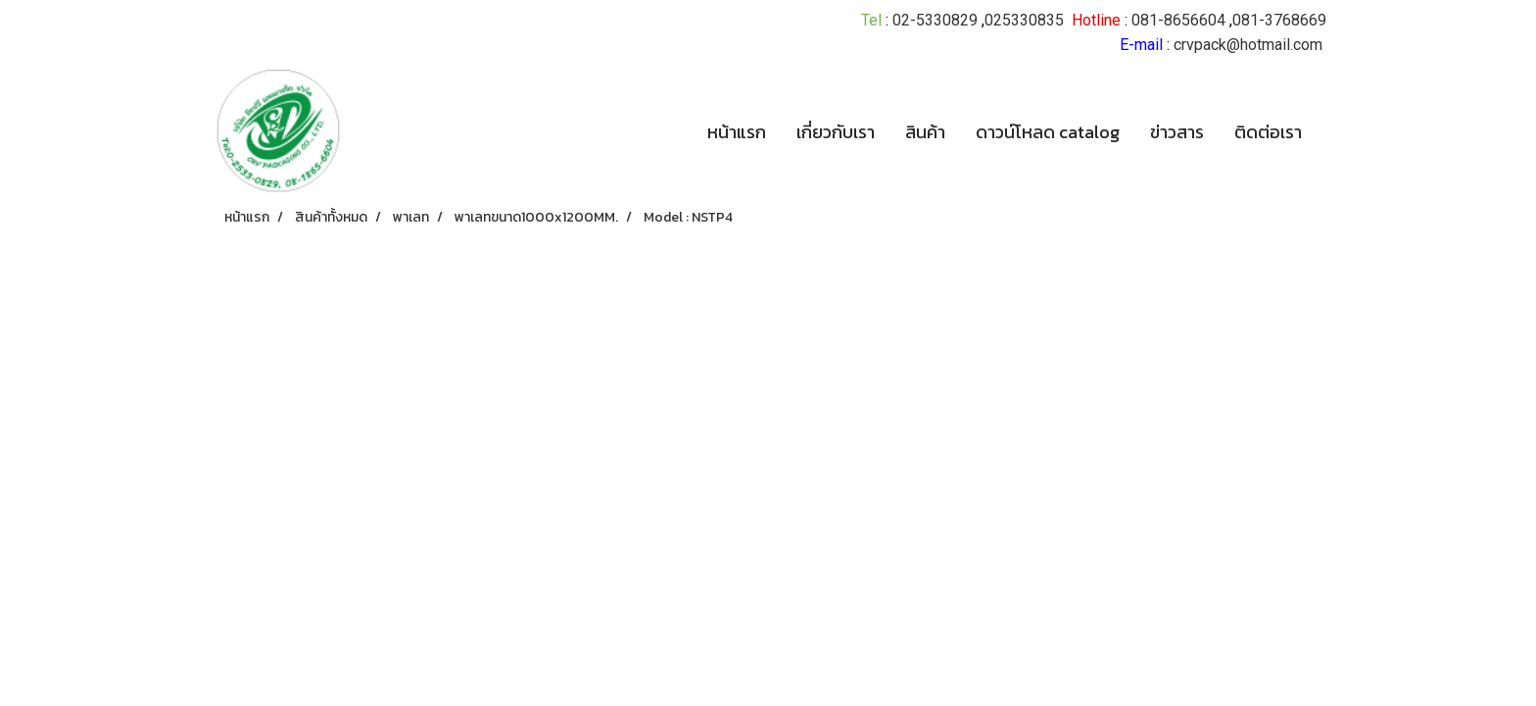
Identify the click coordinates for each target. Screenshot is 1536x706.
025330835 (1024, 20)
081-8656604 (1178, 20)
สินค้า (925, 132)
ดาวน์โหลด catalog (1048, 132)
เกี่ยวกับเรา (835, 132)
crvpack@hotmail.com (1248, 44)
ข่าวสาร (1177, 132)
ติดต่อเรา (1268, 132)
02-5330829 (935, 20)
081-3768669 (1279, 20)
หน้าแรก (736, 132)
